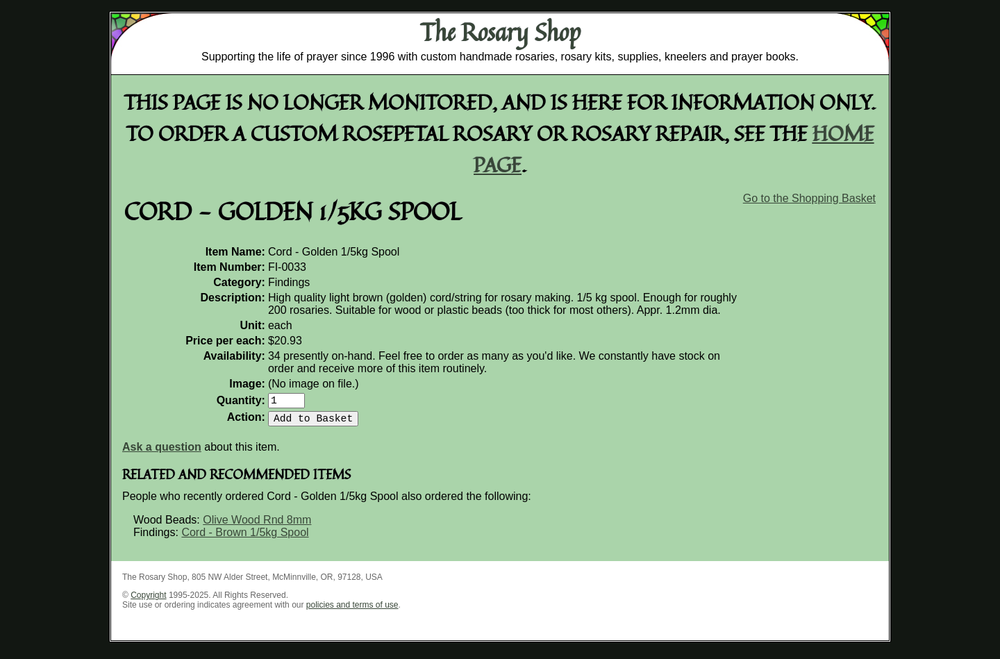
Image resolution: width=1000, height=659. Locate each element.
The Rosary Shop (500, 32)
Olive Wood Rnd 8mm (257, 525)
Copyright (148, 601)
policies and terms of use (352, 610)
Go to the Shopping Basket (809, 198)
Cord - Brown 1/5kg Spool (244, 538)
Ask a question (161, 452)
